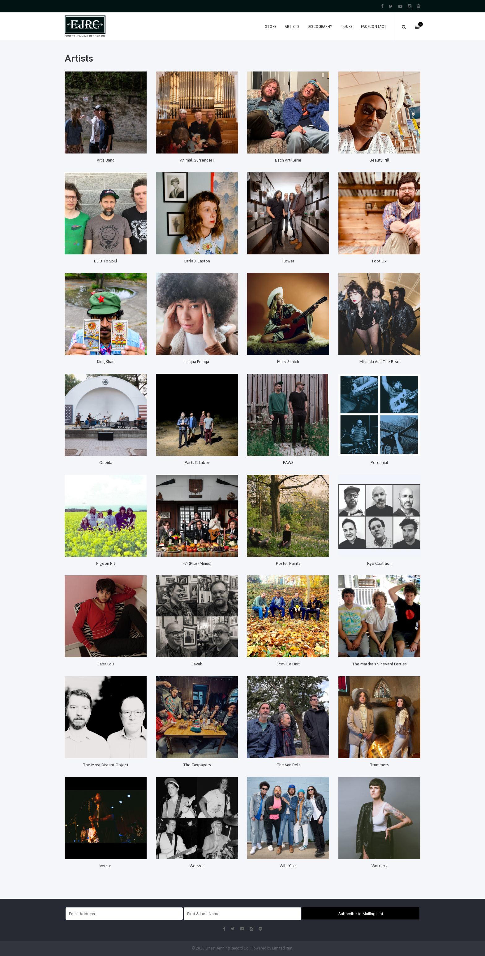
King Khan (105, 361)
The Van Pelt (288, 764)
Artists (292, 26)
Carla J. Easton (197, 260)
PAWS (288, 462)
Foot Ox (379, 260)
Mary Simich (288, 361)
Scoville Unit (288, 663)
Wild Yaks (288, 865)
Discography (320, 26)
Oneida (105, 462)
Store (271, 26)
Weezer (197, 865)
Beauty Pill (379, 160)
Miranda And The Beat (379, 361)
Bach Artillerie (288, 160)
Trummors (379, 764)
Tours (347, 26)
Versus (106, 865)
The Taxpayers (197, 764)
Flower (288, 260)
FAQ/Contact (373, 26)
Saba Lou (105, 663)
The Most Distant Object (105, 764)
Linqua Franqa (197, 361)
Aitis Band (105, 160)
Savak (196, 663)
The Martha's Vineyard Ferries (379, 663)
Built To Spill (105, 260)
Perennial (379, 462)
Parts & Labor (197, 462)
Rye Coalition (379, 563)
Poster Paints (288, 563)
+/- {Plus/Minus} (196, 563)
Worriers (379, 865)
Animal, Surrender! (197, 160)
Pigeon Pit (105, 563)
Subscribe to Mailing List (360, 913)
